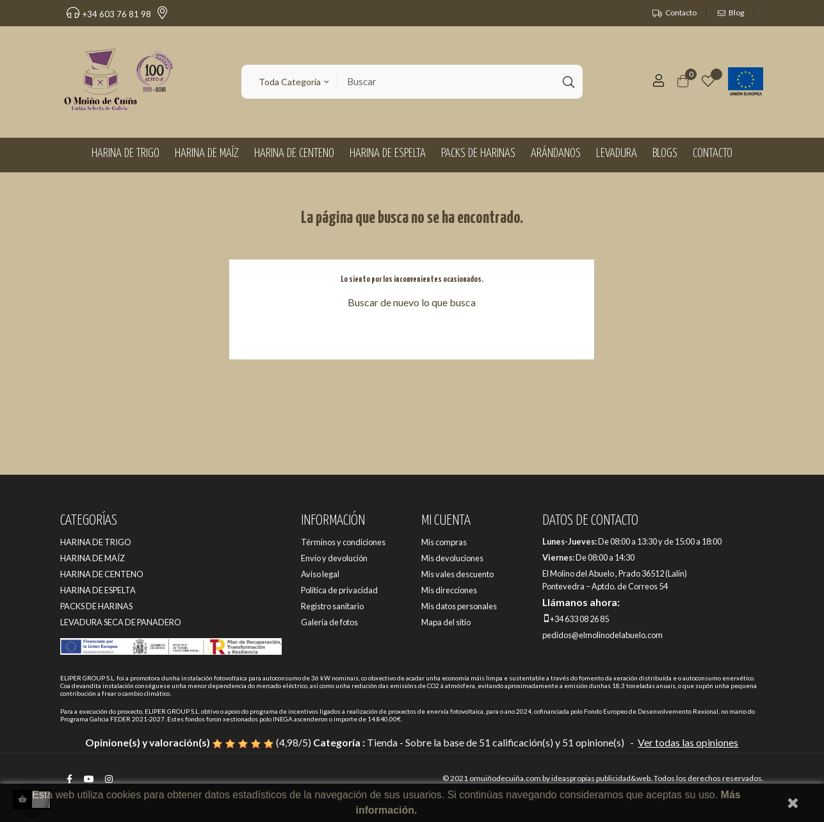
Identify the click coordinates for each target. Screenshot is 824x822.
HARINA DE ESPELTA (98, 590)
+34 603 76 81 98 (109, 14)
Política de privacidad (339, 590)
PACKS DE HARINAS (96, 606)
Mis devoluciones (452, 558)
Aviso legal (320, 574)
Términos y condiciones (343, 542)
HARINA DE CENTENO (101, 574)
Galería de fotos (329, 622)
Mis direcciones (449, 590)
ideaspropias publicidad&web (600, 778)
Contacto (681, 12)
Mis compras (444, 542)
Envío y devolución (334, 558)
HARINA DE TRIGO (95, 542)
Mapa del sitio (446, 622)
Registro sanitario (332, 606)
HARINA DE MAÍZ (92, 558)
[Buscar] (411, 334)
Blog (736, 12)
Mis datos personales (459, 606)
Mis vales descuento (457, 574)
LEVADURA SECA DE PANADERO (120, 622)
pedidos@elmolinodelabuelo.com (602, 635)
